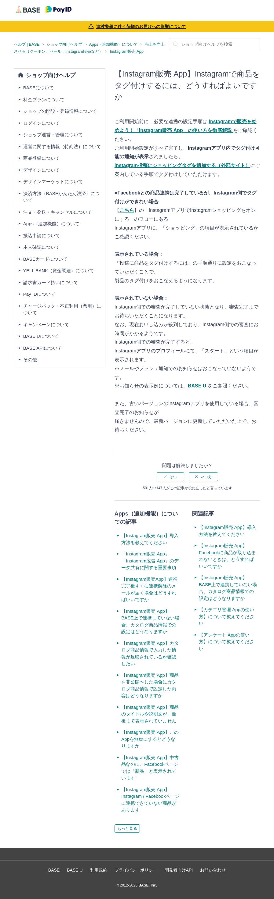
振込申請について (41, 235)
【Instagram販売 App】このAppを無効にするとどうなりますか (150, 739)
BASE (54, 870)
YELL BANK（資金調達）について (58, 270)
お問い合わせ (213, 870)
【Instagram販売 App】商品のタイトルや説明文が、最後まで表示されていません (150, 714)
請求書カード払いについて (50, 282)
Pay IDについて (39, 294)
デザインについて (41, 170)
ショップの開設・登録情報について (60, 111)
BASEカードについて (45, 259)
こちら (126, 210)
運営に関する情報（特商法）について (62, 146)
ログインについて (41, 123)
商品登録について (41, 158)
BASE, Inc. (147, 885)
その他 (30, 359)
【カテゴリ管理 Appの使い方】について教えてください (226, 616)
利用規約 (98, 870)
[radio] (170, 476)
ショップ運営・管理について (53, 134)
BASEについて (38, 87)
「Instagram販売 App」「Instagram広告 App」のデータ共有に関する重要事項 (150, 560)
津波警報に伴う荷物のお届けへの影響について (141, 26)
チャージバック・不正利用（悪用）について (62, 309)
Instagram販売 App (127, 51)
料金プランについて (43, 99)
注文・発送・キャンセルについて (57, 212)
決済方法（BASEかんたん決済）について (61, 197)
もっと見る (127, 828)
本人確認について (41, 247)
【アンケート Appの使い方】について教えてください (226, 641)
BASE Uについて (40, 336)
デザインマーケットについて (53, 181)
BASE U (197, 385)
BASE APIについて (42, 348)
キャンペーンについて (46, 324)
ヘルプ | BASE (26, 44)
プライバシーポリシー (136, 870)
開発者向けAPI (179, 870)
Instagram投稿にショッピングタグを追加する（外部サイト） (182, 165)
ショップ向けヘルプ (64, 44)
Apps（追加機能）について (113, 44)
